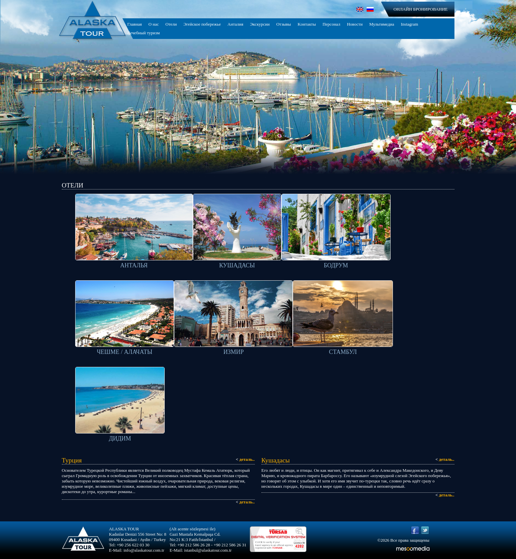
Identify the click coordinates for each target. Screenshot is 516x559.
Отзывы (283, 24)
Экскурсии (259, 24)
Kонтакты (306, 24)
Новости (355, 24)
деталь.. (245, 459)
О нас (153, 24)
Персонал (331, 24)
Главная (134, 24)
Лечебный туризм (143, 32)
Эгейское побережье (202, 24)
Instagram (409, 24)
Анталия (236, 24)
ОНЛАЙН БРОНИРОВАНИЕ (421, 9)
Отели (171, 24)
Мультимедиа (381, 24)
